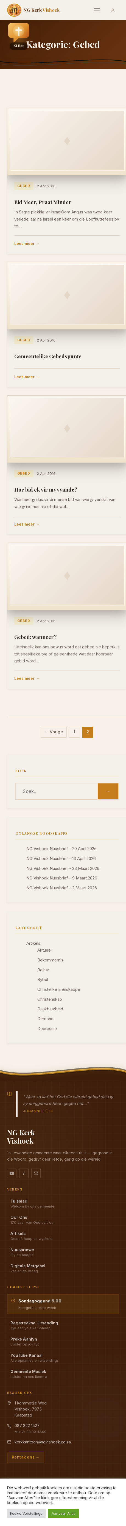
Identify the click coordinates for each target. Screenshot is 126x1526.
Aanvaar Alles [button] (63, 1513)
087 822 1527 (27, 1425)
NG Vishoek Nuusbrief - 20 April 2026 (61, 848)
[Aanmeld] (113, 10)
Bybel (42, 979)
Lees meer (24, 243)
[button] (18, 36)
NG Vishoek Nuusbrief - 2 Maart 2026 (61, 887)
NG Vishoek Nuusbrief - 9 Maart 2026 (61, 878)
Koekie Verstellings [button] (26, 1513)
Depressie (47, 1028)
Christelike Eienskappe (58, 989)
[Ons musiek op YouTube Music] (24, 1173)
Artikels (33, 943)
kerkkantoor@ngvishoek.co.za (43, 1442)
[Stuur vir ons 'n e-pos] (36, 1173)
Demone (45, 1018)
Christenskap (49, 999)
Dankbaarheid (50, 1008)
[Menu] (97, 10)
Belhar (43, 969)
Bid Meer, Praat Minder (42, 202)
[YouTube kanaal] (11, 1173)
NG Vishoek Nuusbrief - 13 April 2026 (61, 858)
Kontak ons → (26, 1457)
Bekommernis (50, 960)
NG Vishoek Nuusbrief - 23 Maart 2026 (62, 868)
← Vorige (53, 731)
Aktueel (44, 950)
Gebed (23, 186)
